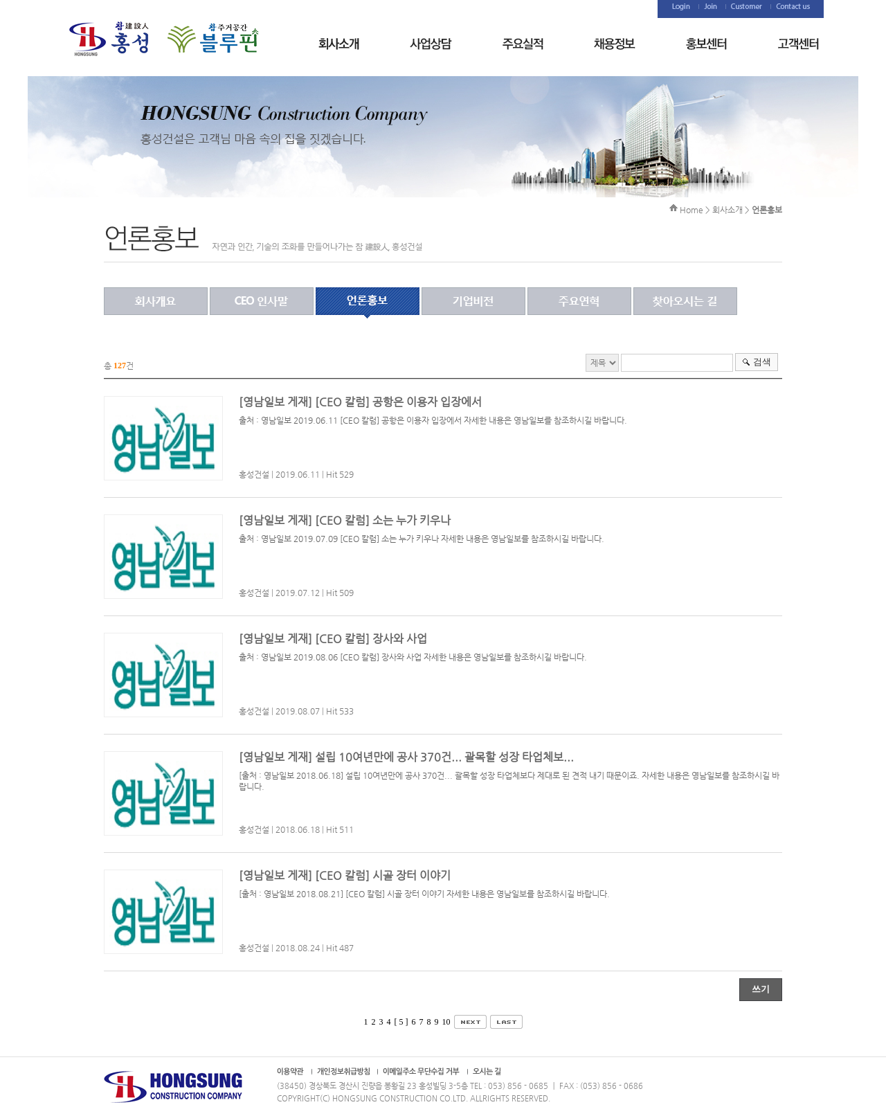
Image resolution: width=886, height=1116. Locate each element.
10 (446, 1022)
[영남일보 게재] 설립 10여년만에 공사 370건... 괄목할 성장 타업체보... (406, 757)
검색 (762, 362)
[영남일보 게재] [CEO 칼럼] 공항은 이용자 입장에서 (360, 401)
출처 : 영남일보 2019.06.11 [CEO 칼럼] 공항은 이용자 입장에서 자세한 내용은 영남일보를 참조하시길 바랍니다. (433, 420)
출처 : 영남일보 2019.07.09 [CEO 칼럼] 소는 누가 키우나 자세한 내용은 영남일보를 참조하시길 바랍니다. (421, 538)
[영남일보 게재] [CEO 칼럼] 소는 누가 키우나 (345, 520)
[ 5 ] (401, 1022)
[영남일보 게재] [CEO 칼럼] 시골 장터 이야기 (345, 875)
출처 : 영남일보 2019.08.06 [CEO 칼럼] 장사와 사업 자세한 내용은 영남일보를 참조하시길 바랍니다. (413, 657)
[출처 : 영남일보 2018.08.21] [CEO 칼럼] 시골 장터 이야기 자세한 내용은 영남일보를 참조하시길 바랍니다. (424, 894)
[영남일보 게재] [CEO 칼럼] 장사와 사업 (333, 638)
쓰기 (761, 989)
